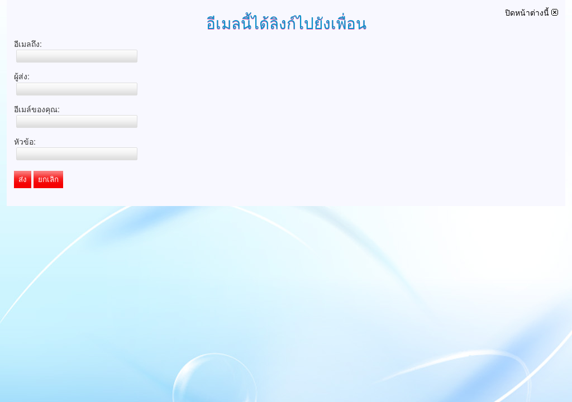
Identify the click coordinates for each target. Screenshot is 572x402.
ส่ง (22, 179)
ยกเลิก (48, 179)
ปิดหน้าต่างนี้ (531, 12)
